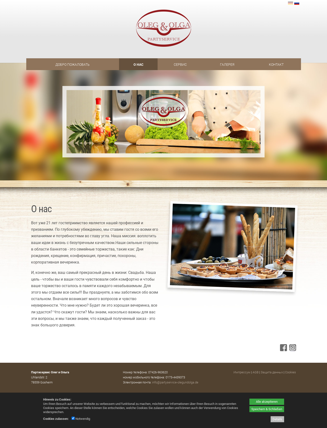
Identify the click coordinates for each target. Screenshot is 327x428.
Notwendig (81, 419)
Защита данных (272, 372)
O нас (138, 64)
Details (277, 419)
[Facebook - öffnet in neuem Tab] (283, 350)
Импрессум (242, 372)
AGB (256, 372)
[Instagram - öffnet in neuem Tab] (292, 350)
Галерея (227, 64)
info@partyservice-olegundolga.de (175, 382)
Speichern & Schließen (266, 409)
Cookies (290, 372)
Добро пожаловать (72, 64)
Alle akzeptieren (267, 401)
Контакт (276, 64)
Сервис (180, 64)
